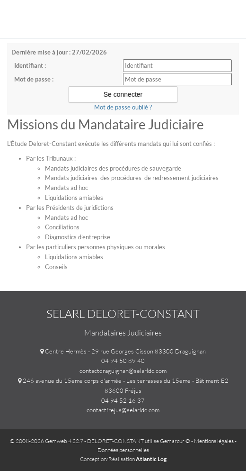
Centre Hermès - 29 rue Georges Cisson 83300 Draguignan (125, 351)
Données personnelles (123, 449)
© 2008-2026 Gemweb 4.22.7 (46, 440)
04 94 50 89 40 (123, 360)
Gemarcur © (175, 440)
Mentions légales (214, 440)
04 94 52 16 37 (123, 400)
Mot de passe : (33, 79)
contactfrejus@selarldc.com (123, 410)
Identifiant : (30, 65)
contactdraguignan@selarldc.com (123, 370)
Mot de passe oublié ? (123, 107)
